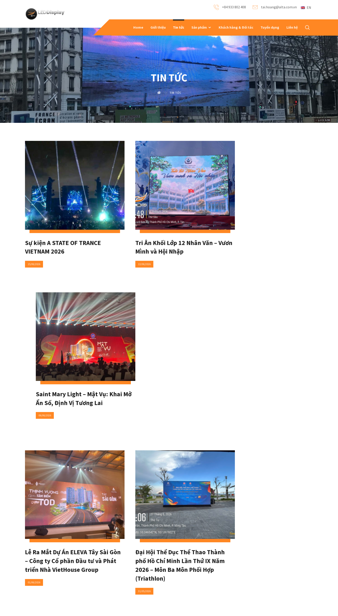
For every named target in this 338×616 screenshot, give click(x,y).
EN (306, 7)
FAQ (91, 565)
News (93, 572)
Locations (145, 579)
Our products (48, 572)
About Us (45, 565)
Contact (144, 565)
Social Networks (150, 572)
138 (182, 472)
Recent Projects (50, 579)
